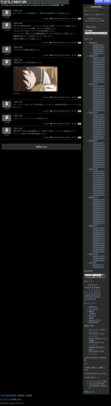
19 (99, 294)
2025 (91, 56)
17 (95, 294)
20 (86, 297)
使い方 (91, 316)
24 (95, 297)
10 (95, 292)
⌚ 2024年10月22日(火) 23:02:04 (60, 55)
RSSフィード (90, 392)
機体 (90, 311)
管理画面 (29, 395)
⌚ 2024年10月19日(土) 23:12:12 (60, 18)
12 (99, 292)
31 (95, 299)
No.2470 (6, 135)
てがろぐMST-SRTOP (8, 395)
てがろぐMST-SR (13, 2)
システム (92, 309)
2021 (91, 169)
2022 (91, 141)
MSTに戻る (91, 27)
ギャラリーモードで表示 (98, 381)
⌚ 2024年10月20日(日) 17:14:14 (59, 42)
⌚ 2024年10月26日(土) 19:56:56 (60, 123)
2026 (91, 43)
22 (90, 297)
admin (47, 18)
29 (90, 299)
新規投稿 (99, 2)
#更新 (16, 11)
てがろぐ (12, 403)
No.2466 (6, 54)
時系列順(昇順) (99, 277)
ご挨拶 (91, 313)
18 (97, 294)
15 (90, 294)
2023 (91, 112)
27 (86, 299)
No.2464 (6, 17)
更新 (90, 307)
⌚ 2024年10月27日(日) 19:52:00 (60, 137)
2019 (91, 226)
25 (97, 297)
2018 (91, 254)
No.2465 (6, 30)
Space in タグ (94, 320)
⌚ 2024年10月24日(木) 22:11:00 (60, 97)
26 (99, 297)
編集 (80, 18)
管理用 (107, 2)
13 (86, 294)
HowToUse (93, 322)
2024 (91, 84)
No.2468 (6, 109)
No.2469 (6, 122)
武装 (90, 318)
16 (93, 294)
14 (88, 294)
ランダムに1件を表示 (97, 383)
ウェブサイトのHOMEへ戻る (11, 399)
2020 (91, 197)
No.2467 (6, 67)
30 (93, 299)
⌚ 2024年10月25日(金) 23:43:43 (60, 111)
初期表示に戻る (41, 147)
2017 (91, 263)
